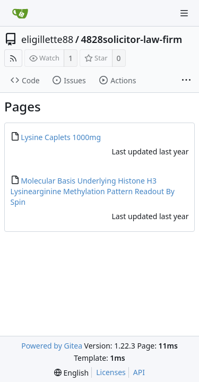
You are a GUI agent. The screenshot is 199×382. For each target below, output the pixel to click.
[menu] (71, 373)
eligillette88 (47, 39)
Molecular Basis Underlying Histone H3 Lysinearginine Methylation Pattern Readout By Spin (93, 191)
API (139, 372)
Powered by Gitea (51, 346)
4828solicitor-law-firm (132, 39)
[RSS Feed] (13, 58)
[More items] (186, 80)
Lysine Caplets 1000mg (61, 137)
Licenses (111, 372)
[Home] (20, 13)
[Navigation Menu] (184, 13)
